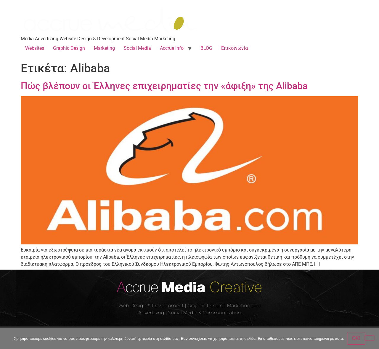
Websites (34, 48)
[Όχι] (369, 338)
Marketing (104, 48)
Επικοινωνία (234, 48)
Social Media (137, 48)
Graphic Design (69, 48)
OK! (356, 338)
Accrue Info (172, 48)
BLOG (206, 48)
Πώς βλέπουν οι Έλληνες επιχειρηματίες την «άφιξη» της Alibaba (164, 86)
